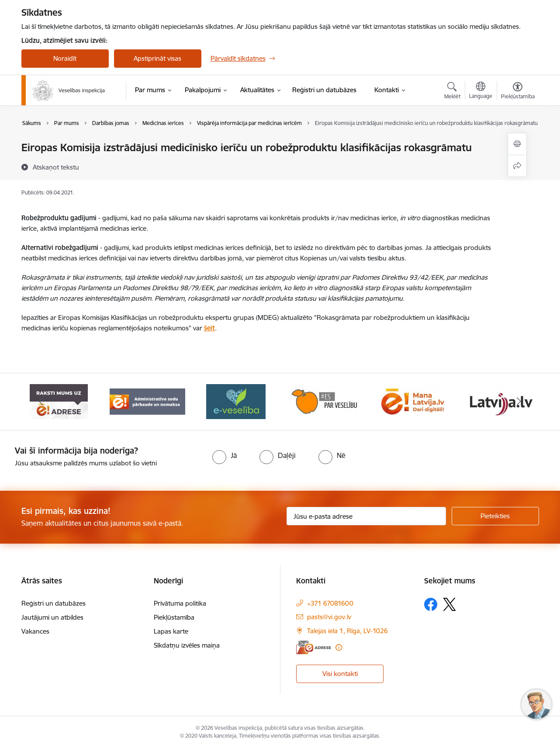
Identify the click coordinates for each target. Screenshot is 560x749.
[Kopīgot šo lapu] (517, 166)
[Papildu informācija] (338, 647)
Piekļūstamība (174, 617)
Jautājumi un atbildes (52, 617)
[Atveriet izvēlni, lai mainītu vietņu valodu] (481, 91)
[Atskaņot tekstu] (56, 167)
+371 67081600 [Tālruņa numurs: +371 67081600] (330, 603)
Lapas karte (171, 631)
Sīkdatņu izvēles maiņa (187, 645)
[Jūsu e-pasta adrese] (366, 516)
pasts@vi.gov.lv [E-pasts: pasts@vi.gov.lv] (329, 617)
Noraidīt (64, 58)
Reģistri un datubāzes (53, 603)
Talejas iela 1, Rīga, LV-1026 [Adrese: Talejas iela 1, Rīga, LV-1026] (347, 631)
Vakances (35, 631)
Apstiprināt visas (157, 58)
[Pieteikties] (495, 516)
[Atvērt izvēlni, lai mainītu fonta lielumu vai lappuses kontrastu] (518, 91)
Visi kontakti (340, 673)
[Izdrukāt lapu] (517, 144)
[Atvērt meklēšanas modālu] (452, 91)
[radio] (224, 455)
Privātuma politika (180, 603)
